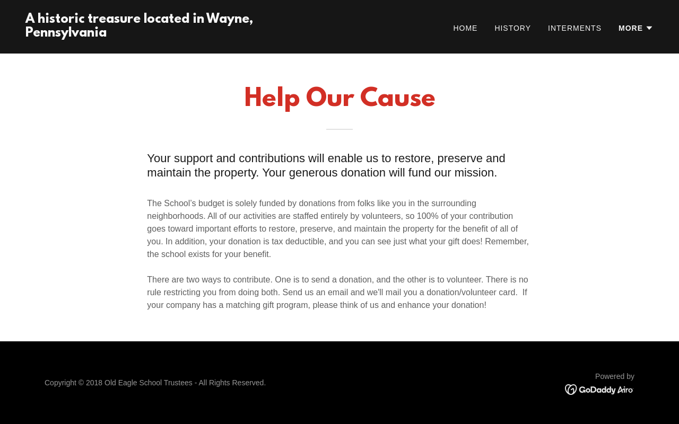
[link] (178, 33)
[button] (636, 28)
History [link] (512, 28)
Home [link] (465, 28)
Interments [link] (575, 28)
